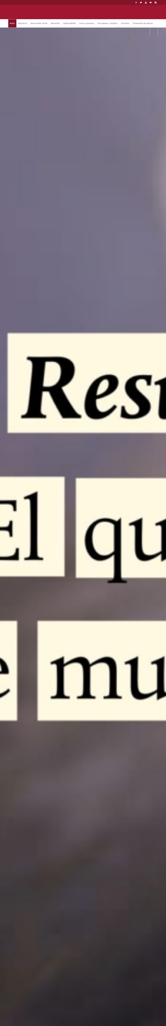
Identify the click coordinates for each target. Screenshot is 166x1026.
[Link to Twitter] (140, 2)
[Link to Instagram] (155, 2)
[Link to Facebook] (136, 2)
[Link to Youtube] (145, 2)
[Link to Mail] (150, 2)
